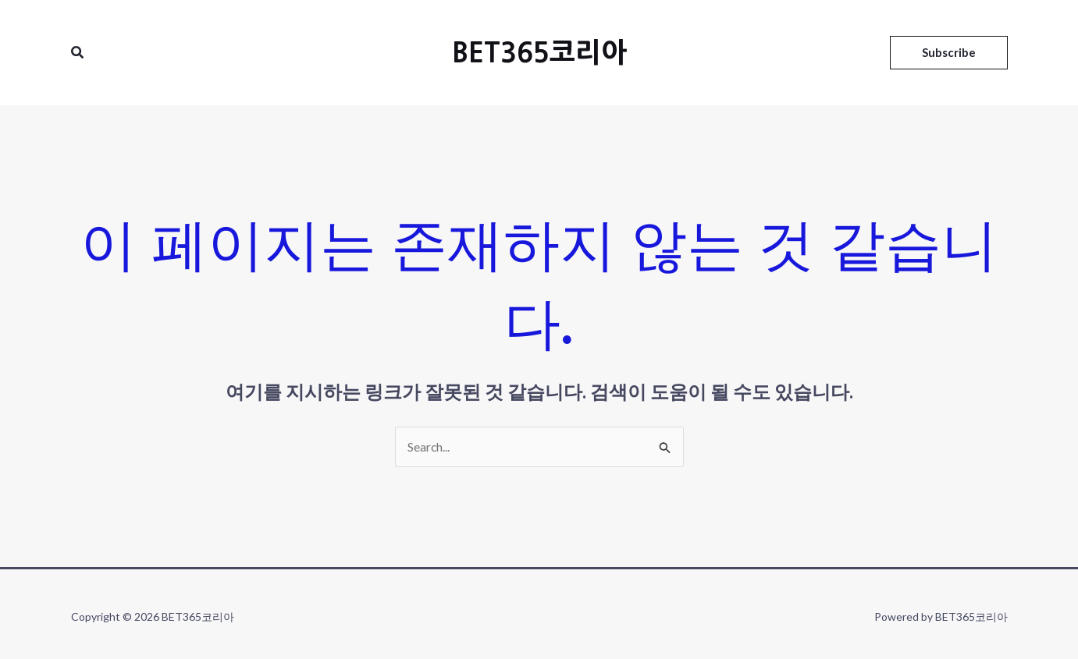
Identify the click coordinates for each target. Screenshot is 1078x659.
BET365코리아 (539, 52)
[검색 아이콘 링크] (78, 52)
